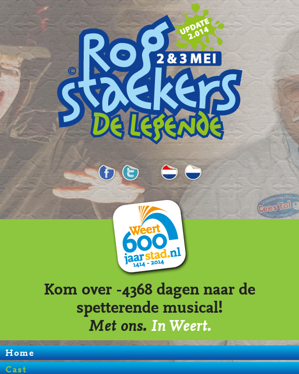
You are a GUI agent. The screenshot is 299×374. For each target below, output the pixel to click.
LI (192, 170)
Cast (169, 170)
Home (19, 353)
